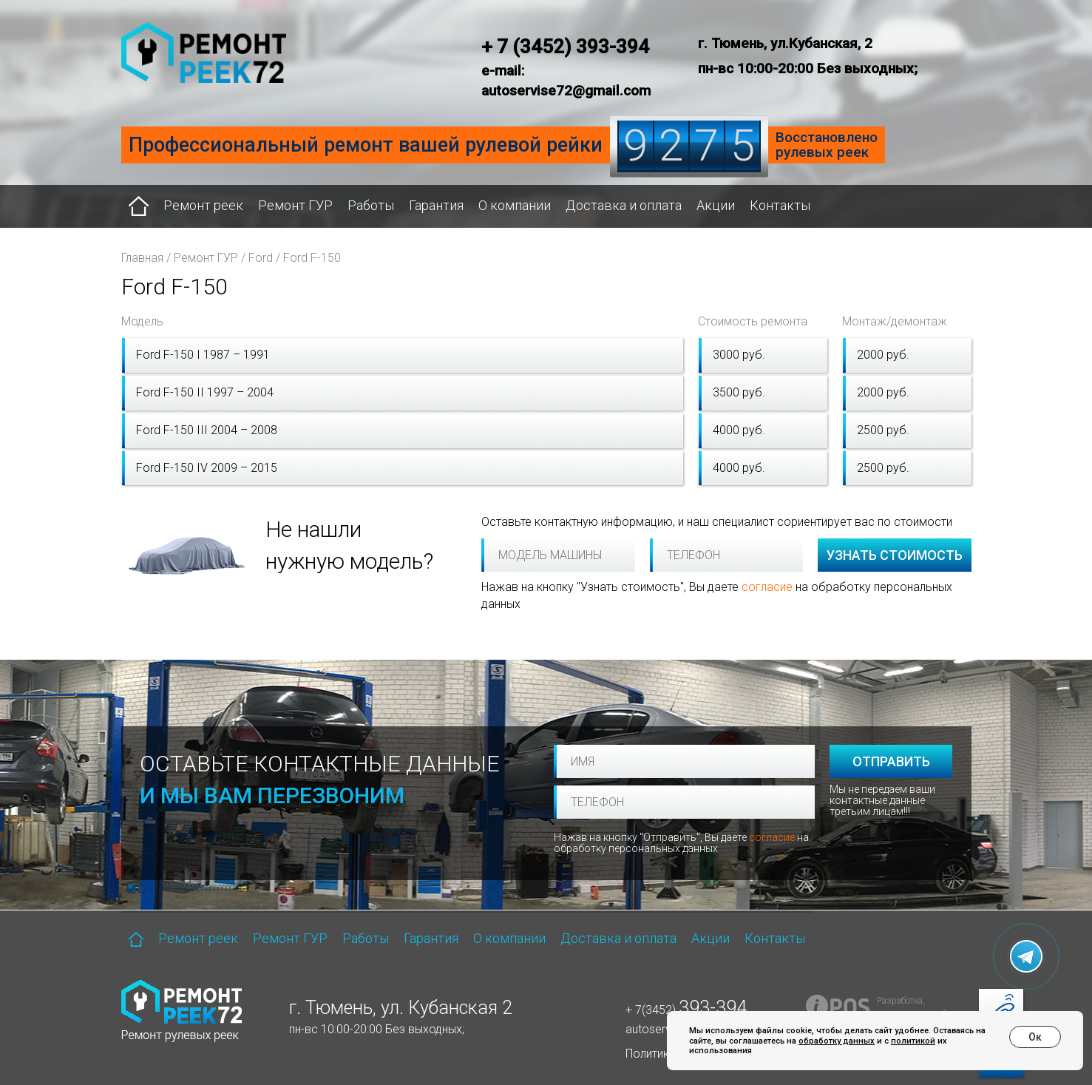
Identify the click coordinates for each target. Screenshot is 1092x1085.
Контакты (780, 205)
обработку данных (836, 1041)
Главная (142, 258)
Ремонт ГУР (295, 205)
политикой (913, 1041)
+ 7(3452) (686, 1010)
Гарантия (436, 205)
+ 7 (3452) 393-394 (565, 47)
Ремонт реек (203, 205)
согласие (767, 587)
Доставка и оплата (624, 205)
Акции (715, 205)
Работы (370, 205)
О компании (514, 205)
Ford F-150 (312, 258)
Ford (260, 258)
